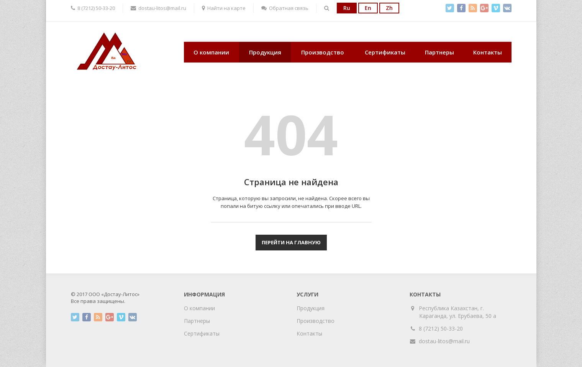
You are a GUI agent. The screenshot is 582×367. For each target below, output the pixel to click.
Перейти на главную (291, 242)
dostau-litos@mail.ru (444, 341)
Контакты (487, 52)
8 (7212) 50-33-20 (441, 328)
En (368, 8)
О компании (211, 52)
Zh (389, 8)
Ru (346, 8)
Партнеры (439, 52)
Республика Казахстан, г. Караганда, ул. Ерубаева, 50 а (457, 311)
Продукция (265, 52)
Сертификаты (385, 52)
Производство (322, 52)
